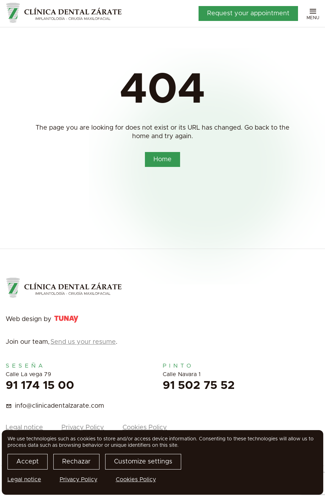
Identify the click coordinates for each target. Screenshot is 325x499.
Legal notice (24, 427)
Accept (27, 462)
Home (162, 159)
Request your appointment (248, 13)
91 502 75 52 (199, 385)
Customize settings (143, 462)
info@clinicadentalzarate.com (59, 406)
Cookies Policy (145, 427)
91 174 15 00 (40, 385)
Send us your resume (83, 342)
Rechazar (76, 462)
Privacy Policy (82, 427)
